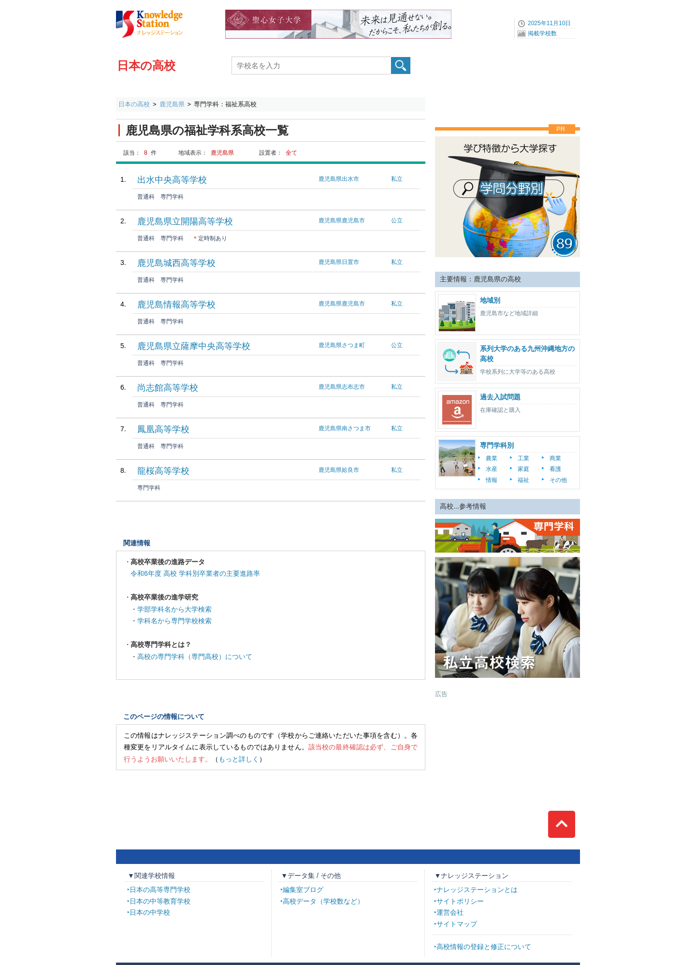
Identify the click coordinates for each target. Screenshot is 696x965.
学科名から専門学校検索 (174, 621)
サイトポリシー (460, 901)
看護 (555, 469)
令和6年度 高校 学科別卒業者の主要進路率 (195, 573)
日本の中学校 (150, 912)
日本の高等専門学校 (160, 889)
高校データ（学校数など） (323, 901)
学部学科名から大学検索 (174, 609)
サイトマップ (456, 924)
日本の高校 (146, 65)
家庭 (523, 469)
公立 (397, 220)
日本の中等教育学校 (160, 901)
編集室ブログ (303, 889)
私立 (397, 178)
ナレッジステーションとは (477, 889)
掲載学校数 (542, 33)
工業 (523, 458)
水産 (491, 469)
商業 (555, 458)
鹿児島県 (172, 104)
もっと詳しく (238, 759)
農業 (491, 458)
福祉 (523, 480)
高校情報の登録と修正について (483, 946)
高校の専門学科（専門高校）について (194, 656)
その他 (558, 480)
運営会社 (450, 912)
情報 (491, 480)
